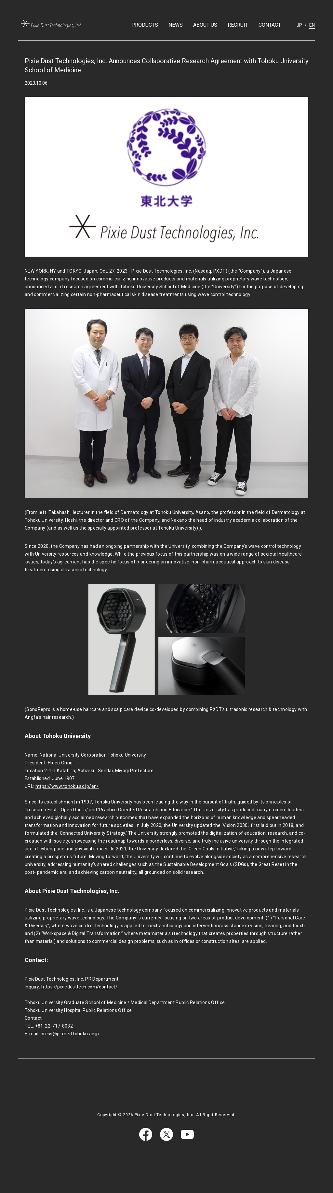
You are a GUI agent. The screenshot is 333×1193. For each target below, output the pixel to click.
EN (312, 25)
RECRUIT (238, 25)
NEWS (175, 25)
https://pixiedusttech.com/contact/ (79, 986)
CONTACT (270, 25)
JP (299, 25)
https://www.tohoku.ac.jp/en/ (67, 786)
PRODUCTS (144, 25)
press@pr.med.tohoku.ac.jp (70, 1033)
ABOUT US (205, 25)
